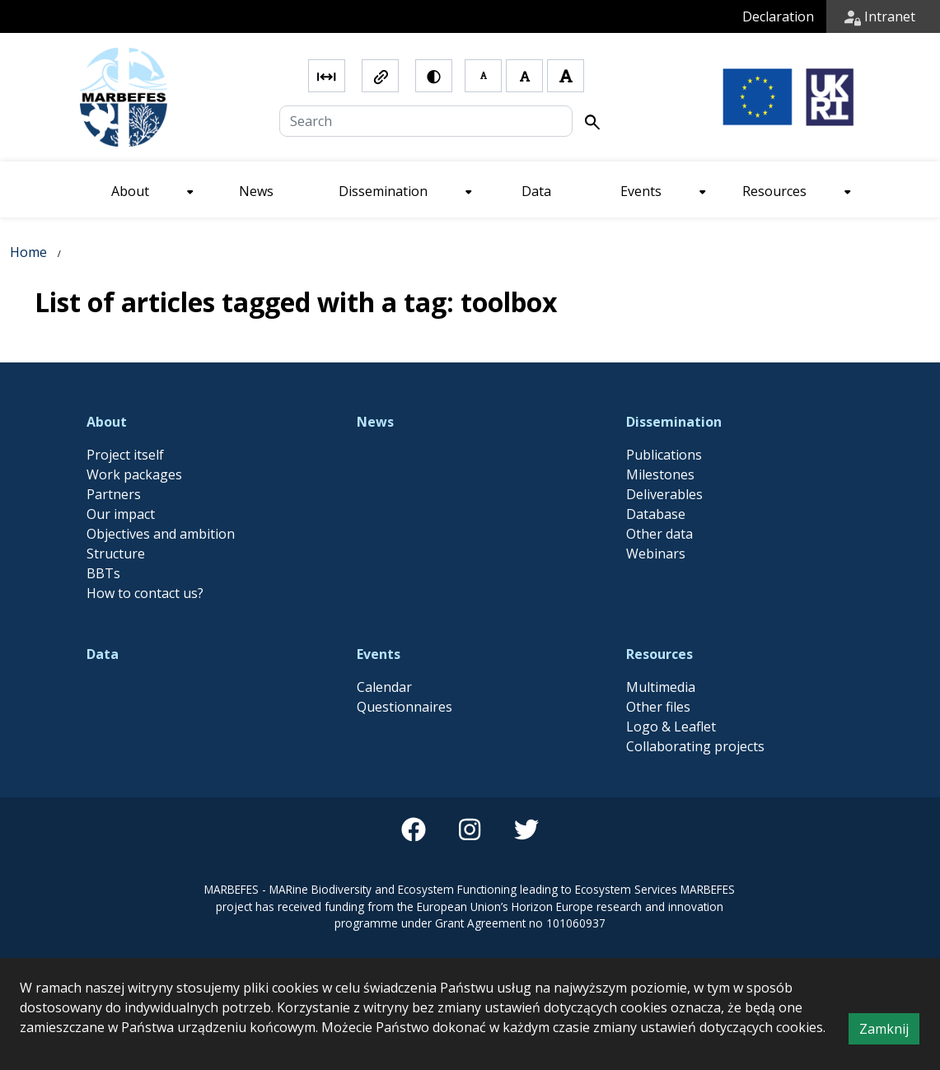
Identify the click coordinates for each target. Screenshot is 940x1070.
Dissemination (674, 422)
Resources (659, 654)
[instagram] (469, 829)
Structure (116, 553)
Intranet (879, 16)
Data (103, 654)
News (375, 422)
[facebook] (413, 829)
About (107, 422)
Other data (659, 534)
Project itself (125, 455)
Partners (114, 494)
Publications (664, 455)
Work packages (134, 474)
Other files (658, 707)
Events (378, 654)
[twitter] (526, 829)
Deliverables (664, 494)
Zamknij (889, 1031)
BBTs (103, 573)
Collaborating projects (695, 746)
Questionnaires (404, 707)
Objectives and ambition (161, 534)
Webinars (655, 553)
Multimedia (660, 687)
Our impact (121, 514)
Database (655, 514)
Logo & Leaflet (671, 726)
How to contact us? (145, 593)
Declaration (778, 16)
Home (28, 252)
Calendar (384, 687)
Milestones (660, 474)
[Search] (426, 121)
